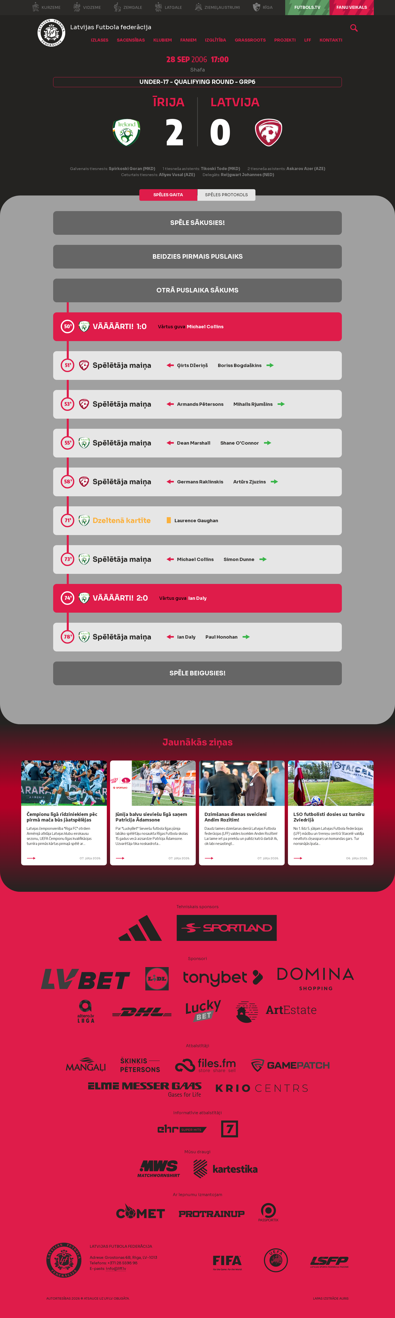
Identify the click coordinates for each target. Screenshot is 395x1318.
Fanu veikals (352, 7)
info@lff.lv (116, 1268)
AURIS (344, 1298)
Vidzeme (87, 7)
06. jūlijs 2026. (330, 858)
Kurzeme (45, 7)
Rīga (263, 7)
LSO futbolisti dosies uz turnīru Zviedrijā (329, 816)
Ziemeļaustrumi (217, 7)
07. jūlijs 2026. (64, 858)
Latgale (168, 7)
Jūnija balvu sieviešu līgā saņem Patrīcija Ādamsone (151, 816)
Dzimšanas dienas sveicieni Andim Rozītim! (236, 816)
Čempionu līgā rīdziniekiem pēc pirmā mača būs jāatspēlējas (62, 816)
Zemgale (127, 7)
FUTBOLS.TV (307, 7)
